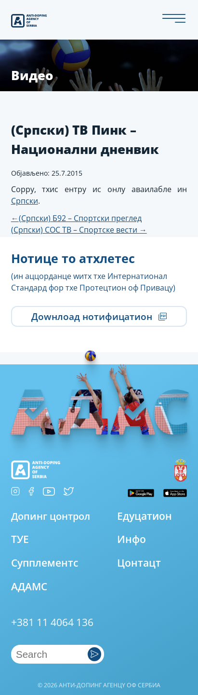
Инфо (131, 539)
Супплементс (44, 563)
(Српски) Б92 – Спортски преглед (76, 218)
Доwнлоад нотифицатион (99, 316)
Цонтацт (139, 563)
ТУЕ (20, 539)
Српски (24, 200)
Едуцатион (144, 516)
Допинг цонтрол (50, 516)
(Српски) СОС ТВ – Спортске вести (79, 229)
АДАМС (29, 586)
